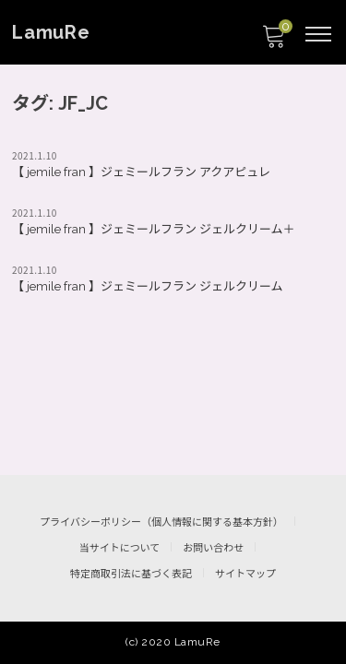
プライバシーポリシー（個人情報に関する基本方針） (161, 522)
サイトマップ (245, 574)
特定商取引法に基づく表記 (131, 574)
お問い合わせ (213, 548)
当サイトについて (120, 548)
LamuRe (51, 32)
